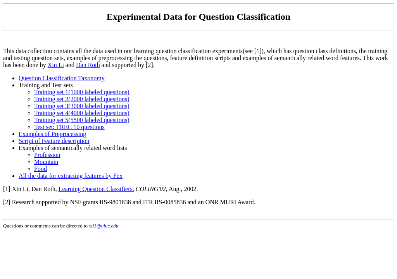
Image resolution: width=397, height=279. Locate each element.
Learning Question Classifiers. (96, 189)
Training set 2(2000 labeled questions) (81, 99)
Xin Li (56, 65)
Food (40, 168)
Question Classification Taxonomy (62, 78)
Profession (47, 155)
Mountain (46, 161)
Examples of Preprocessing (52, 134)
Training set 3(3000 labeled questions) (81, 106)
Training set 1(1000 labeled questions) (81, 92)
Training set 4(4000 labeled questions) (81, 113)
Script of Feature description (54, 141)
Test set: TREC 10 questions (69, 127)
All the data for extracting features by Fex (71, 175)
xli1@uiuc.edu (103, 226)
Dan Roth (88, 65)
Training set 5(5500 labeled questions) (81, 120)
